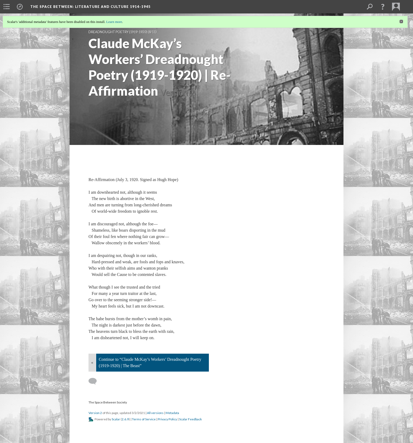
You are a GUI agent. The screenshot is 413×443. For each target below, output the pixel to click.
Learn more (114, 22)
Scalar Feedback (190, 419)
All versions (155, 413)
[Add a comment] (94, 381)
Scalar (116, 419)
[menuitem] (6, 6)
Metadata (172, 413)
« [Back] (92, 362)
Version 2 (95, 413)
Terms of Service (144, 419)
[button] (382, 6)
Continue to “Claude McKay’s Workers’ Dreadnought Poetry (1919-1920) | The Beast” (150, 362)
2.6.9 (125, 419)
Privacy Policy (167, 419)
